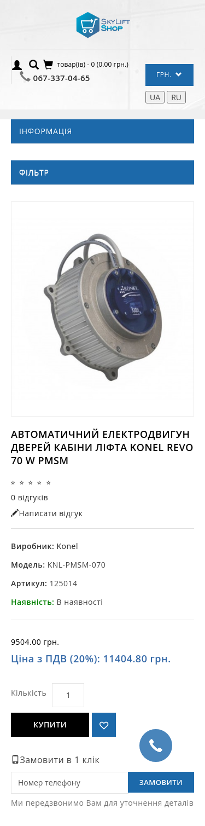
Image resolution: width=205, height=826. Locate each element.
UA (155, 97)
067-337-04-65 (61, 77)
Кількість (28, 693)
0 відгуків (29, 497)
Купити (50, 724)
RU (176, 97)
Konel (67, 546)
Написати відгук (47, 513)
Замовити (161, 782)
